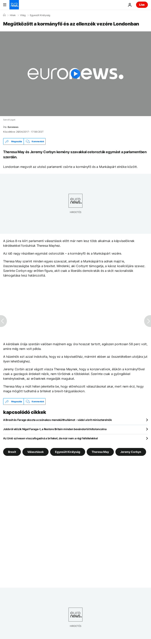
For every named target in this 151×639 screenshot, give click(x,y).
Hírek (13, 15)
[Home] (4, 15)
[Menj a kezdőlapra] (14, 4)
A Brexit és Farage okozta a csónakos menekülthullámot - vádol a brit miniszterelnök (57, 419)
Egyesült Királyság (40, 15)
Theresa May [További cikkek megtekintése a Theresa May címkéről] (100, 451)
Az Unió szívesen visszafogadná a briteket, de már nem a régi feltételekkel (50, 438)
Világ (23, 15)
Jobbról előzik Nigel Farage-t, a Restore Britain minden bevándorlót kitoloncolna (55, 429)
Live (142, 4)
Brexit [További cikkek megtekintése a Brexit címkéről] (12, 451)
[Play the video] (75, 73)
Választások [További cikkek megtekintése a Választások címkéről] (35, 451)
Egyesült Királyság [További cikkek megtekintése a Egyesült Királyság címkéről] (67, 451)
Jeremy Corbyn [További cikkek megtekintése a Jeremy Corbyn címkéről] (130, 451)
